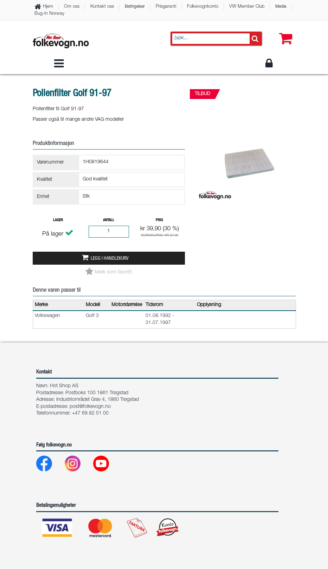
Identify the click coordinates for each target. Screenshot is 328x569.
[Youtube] (106, 465)
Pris (159, 220)
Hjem (48, 7)
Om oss (71, 7)
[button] (284, 31)
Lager (58, 220)
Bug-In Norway (49, 14)
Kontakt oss (102, 7)
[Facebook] (49, 465)
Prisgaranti (166, 7)
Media (280, 7)
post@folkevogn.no (90, 406)
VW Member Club (246, 7)
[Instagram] (78, 465)
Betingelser (135, 7)
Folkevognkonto (202, 7)
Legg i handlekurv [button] (109, 258)
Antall (108, 220)
